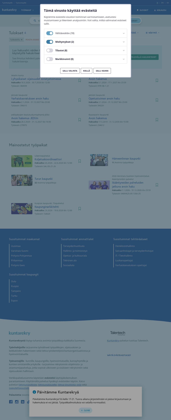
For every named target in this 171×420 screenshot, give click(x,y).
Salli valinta (70, 70)
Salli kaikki (102, 70)
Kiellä (86, 70)
